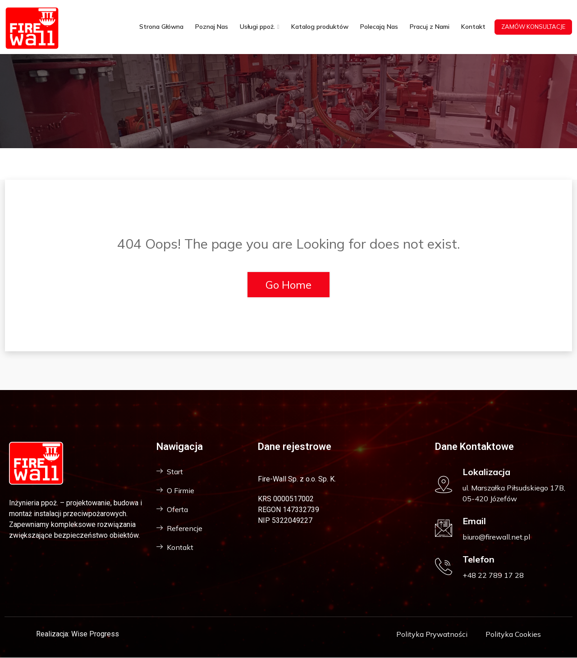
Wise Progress (95, 634)
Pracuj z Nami (429, 27)
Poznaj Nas (211, 27)
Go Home (288, 284)
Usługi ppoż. (257, 27)
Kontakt (473, 27)
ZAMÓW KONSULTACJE (533, 26)
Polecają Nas (379, 27)
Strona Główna (161, 27)
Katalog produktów (319, 27)
